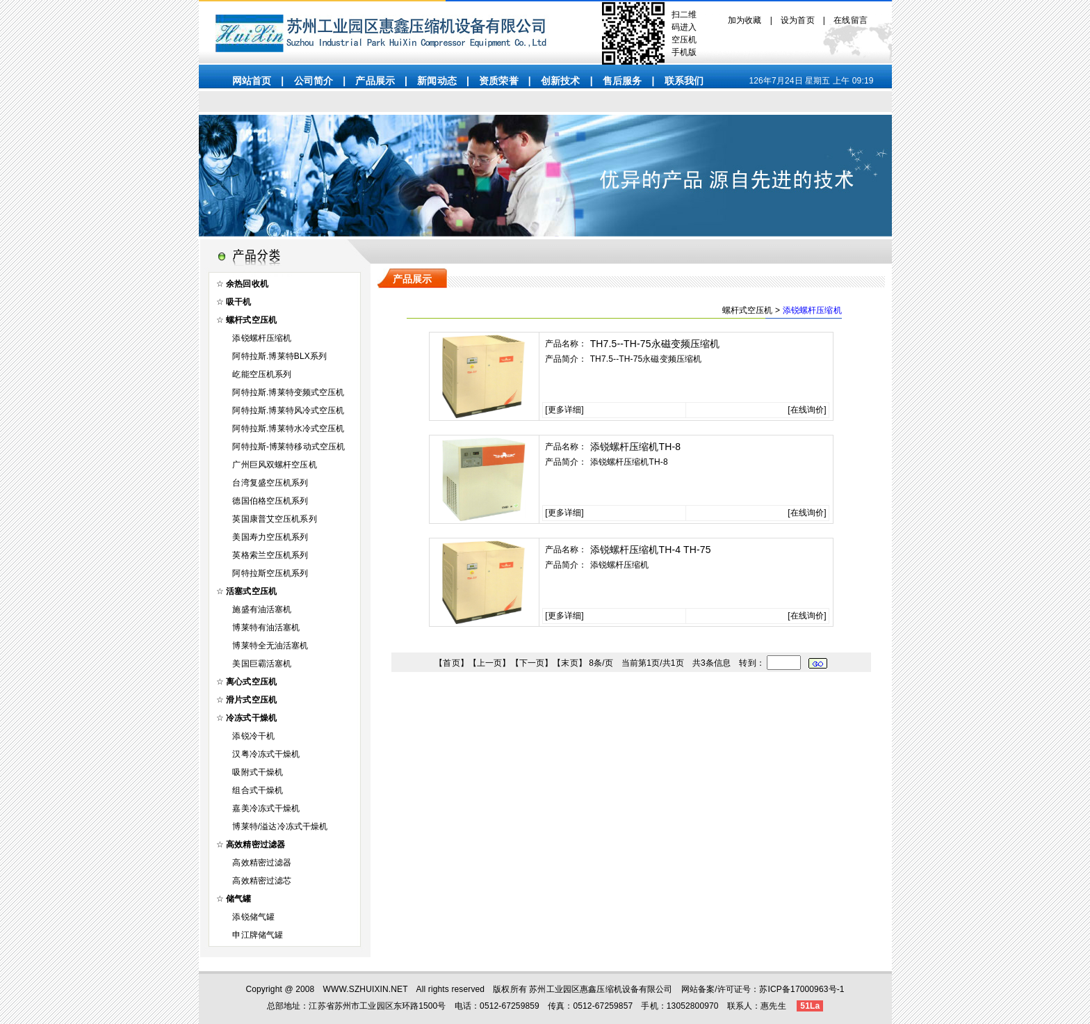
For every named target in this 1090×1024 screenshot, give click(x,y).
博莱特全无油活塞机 (270, 645)
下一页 (531, 663)
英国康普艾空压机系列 (274, 519)
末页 (569, 663)
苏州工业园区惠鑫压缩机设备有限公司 (600, 989)
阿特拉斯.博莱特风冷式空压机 (288, 410)
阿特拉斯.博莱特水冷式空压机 (288, 428)
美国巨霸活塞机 (261, 664)
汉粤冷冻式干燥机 (266, 754)
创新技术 (560, 80)
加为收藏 (745, 20)
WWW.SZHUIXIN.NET (365, 989)
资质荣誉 (499, 80)
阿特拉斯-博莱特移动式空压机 (288, 446)
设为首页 (798, 20)
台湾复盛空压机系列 (270, 483)
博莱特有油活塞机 (266, 627)
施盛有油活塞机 (261, 609)
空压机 (684, 40)
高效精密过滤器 (261, 862)
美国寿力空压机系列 (270, 537)
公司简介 (314, 80)
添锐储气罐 (253, 917)
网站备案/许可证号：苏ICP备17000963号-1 (763, 989)
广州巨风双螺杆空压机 (274, 465)
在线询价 (807, 410)
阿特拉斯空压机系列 (270, 573)
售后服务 (622, 80)
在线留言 (850, 20)
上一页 (489, 663)
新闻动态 (437, 80)
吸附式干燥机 (257, 772)
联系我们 (684, 80)
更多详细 (565, 410)
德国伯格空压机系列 (270, 501)
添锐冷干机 (253, 736)
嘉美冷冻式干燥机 (266, 808)
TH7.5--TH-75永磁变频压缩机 (655, 343)
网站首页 (252, 80)
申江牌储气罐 (257, 935)
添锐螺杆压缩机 (261, 338)
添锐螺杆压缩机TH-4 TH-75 (650, 549)
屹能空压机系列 (261, 374)
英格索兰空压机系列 (270, 555)
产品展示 (375, 80)
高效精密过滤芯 (261, 881)
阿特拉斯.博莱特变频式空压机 (288, 392)
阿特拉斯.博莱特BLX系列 (279, 356)
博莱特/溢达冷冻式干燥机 (279, 826)
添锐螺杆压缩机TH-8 (635, 446)
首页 (451, 663)
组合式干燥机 (257, 790)
